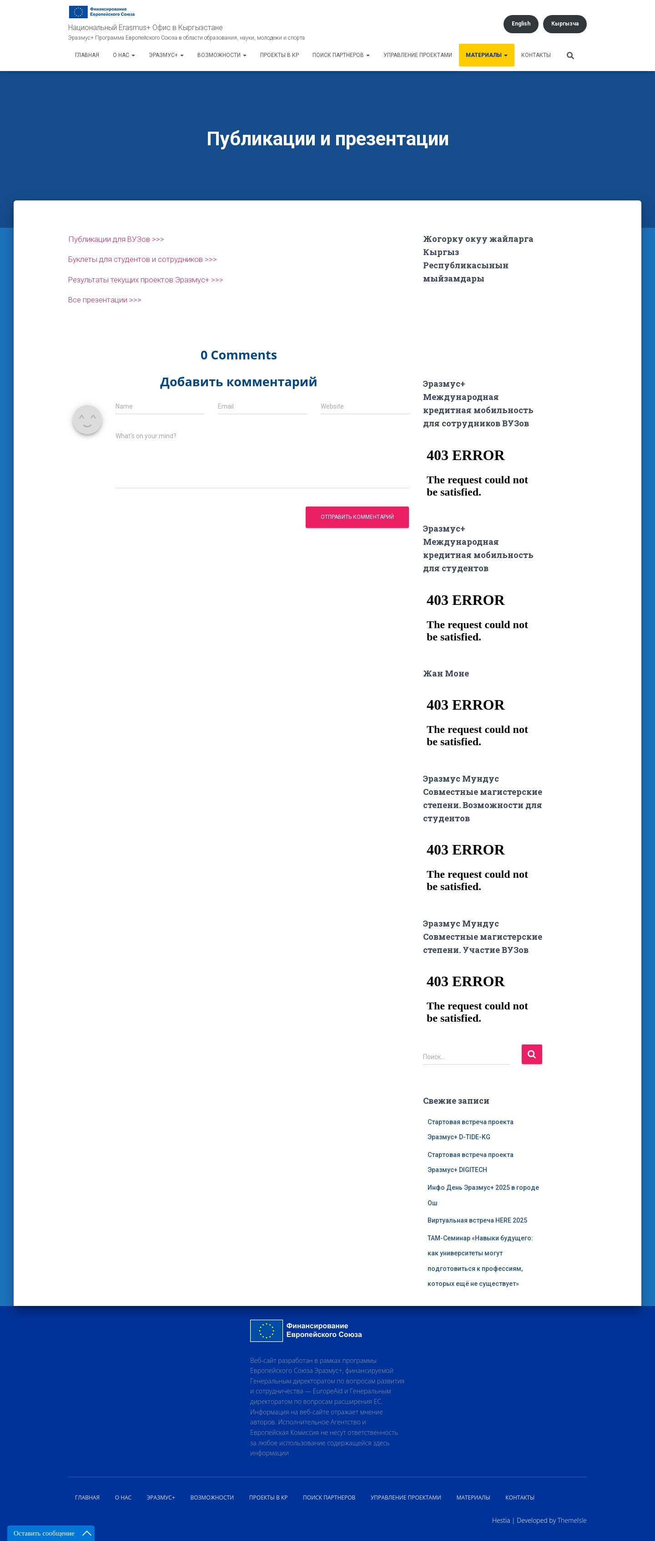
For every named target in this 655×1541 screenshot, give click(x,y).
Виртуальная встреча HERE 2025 (477, 1220)
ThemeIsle (572, 1520)
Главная (87, 55)
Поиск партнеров (341, 55)
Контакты (536, 55)
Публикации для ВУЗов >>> (119, 239)
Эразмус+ (166, 55)
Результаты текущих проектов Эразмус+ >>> (153, 279)
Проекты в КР (279, 55)
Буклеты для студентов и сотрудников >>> (149, 259)
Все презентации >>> (107, 299)
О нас (124, 55)
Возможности (222, 55)
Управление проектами (417, 55)
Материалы (487, 55)
